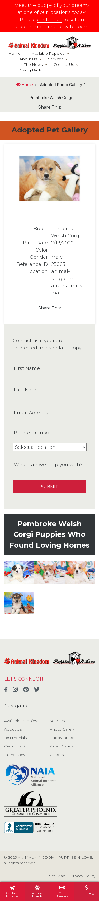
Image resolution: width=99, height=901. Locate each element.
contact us (49, 19)
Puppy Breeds (63, 737)
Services (55, 59)
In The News (31, 64)
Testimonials (15, 737)
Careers (57, 754)
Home (14, 53)
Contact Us (64, 64)
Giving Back (30, 70)
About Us (28, 59)
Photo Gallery (62, 729)
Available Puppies (48, 53)
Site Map (57, 876)
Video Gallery (62, 746)
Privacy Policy (82, 876)
